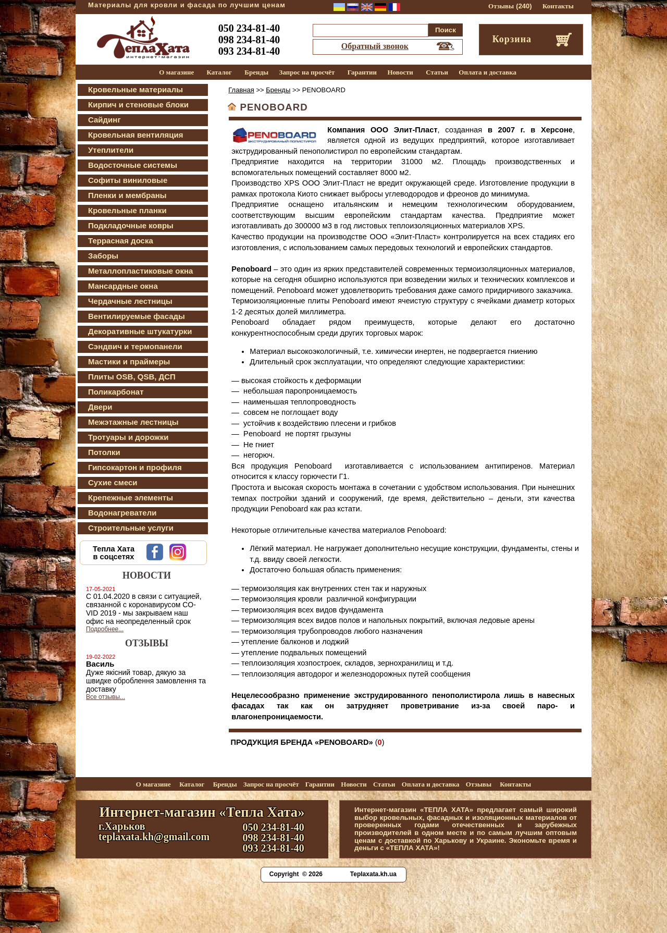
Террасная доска (120, 240)
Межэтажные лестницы (133, 422)
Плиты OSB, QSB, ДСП (132, 376)
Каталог (219, 72)
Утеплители (110, 149)
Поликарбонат (116, 391)
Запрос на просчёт (307, 72)
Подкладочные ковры (131, 225)
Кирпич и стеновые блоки (138, 104)
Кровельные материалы (135, 89)
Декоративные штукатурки (140, 331)
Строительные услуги (131, 527)
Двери (100, 406)
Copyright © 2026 (296, 874)
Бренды (256, 72)
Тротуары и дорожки (128, 437)
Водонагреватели (122, 512)
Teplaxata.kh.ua (373, 874)
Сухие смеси (113, 482)
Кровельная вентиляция (135, 134)
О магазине (176, 72)
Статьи (437, 72)
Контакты (558, 6)
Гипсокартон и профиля (135, 467)
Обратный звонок (375, 46)
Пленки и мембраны (127, 195)
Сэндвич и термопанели (135, 346)
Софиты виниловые (127, 180)
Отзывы (501, 6)
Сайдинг (104, 119)
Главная (241, 90)
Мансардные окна (123, 285)
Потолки (104, 452)
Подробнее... (104, 629)
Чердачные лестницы (130, 301)
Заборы (103, 255)
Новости (400, 72)
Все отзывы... (105, 697)
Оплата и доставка (487, 72)
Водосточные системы (132, 165)
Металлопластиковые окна (140, 270)
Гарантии (362, 72)
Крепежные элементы (130, 497)
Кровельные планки (127, 210)
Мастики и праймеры (129, 361)
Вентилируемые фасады (136, 316)
